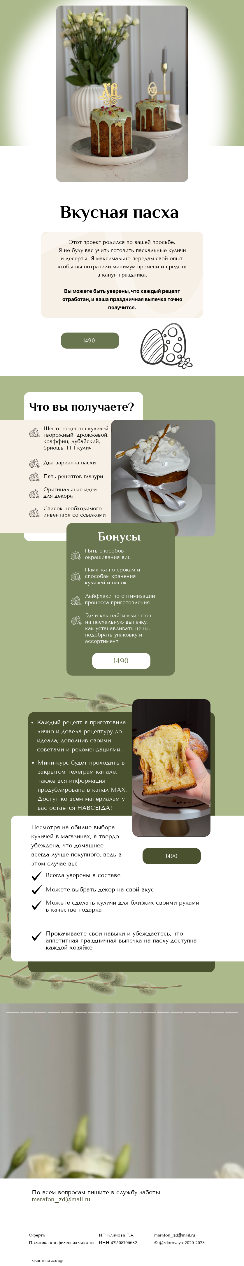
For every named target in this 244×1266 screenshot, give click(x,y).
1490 (89, 340)
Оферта (37, 1235)
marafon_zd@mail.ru (61, 1199)
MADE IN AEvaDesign (48, 1261)
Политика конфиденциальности (61, 1242)
